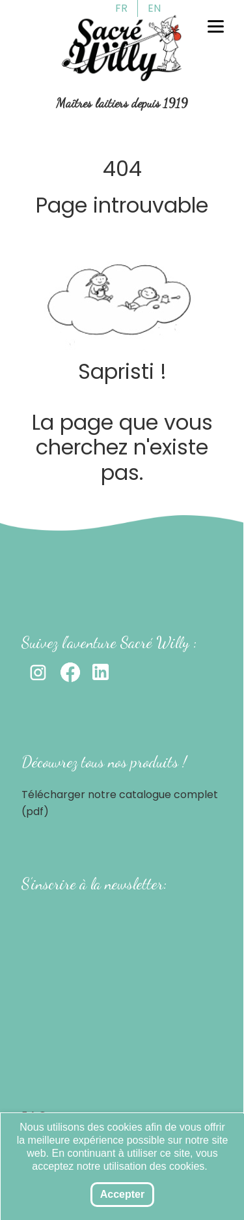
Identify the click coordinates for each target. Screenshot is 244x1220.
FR (121, 8)
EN (154, 8)
